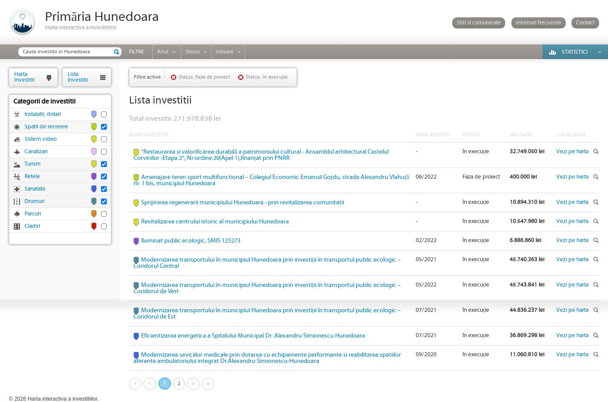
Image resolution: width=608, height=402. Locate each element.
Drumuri (34, 201)
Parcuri (32, 214)
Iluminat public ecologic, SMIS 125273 (190, 241)
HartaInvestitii (24, 77)
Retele (32, 176)
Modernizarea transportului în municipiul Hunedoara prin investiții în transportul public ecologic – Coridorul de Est (267, 313)
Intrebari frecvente (538, 23)
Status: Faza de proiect (204, 77)
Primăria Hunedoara (102, 17)
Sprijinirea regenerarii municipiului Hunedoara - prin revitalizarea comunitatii (242, 202)
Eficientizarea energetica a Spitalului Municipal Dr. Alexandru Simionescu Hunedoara (253, 336)
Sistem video (40, 139)
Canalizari (36, 151)
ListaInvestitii (78, 77)
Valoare (224, 52)
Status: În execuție (267, 77)
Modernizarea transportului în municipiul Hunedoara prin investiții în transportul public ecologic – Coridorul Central (267, 263)
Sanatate (34, 189)
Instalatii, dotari (42, 114)
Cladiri (32, 226)
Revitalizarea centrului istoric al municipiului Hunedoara (215, 222)
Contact (585, 23)
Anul (162, 52)
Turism (32, 164)
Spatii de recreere (46, 126)
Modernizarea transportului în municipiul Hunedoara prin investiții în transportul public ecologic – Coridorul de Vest (267, 288)
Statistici (575, 52)
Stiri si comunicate (479, 23)
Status (193, 52)
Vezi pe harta (572, 152)
